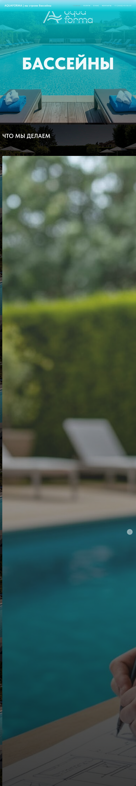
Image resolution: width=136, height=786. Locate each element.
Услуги (86, 5)
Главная (76, 5)
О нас (96, 5)
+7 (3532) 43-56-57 (122, 5)
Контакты (106, 5)
